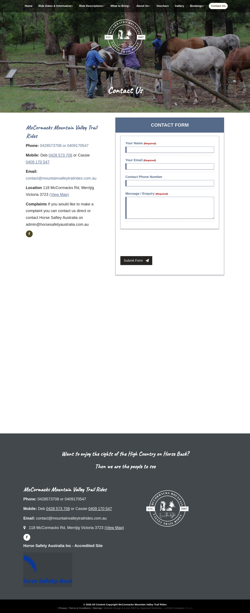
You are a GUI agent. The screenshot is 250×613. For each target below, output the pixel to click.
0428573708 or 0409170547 (64, 145)
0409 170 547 (38, 162)
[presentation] (145, 243)
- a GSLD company (177, 608)
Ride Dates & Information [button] (55, 5)
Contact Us (218, 5)
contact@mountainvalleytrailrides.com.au (61, 178)
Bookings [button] (197, 5)
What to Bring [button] (120, 5)
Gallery (179, 5)
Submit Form (136, 260)
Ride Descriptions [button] (92, 5)
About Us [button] (143, 5)
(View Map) (59, 194)
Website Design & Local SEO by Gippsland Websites (133, 608)
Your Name (140, 143)
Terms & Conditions (80, 608)
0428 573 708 (60, 155)
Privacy (63, 608)
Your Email (140, 160)
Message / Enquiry (146, 193)
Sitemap (97, 608)
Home (28, 5)
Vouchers (162, 5)
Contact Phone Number (143, 177)
